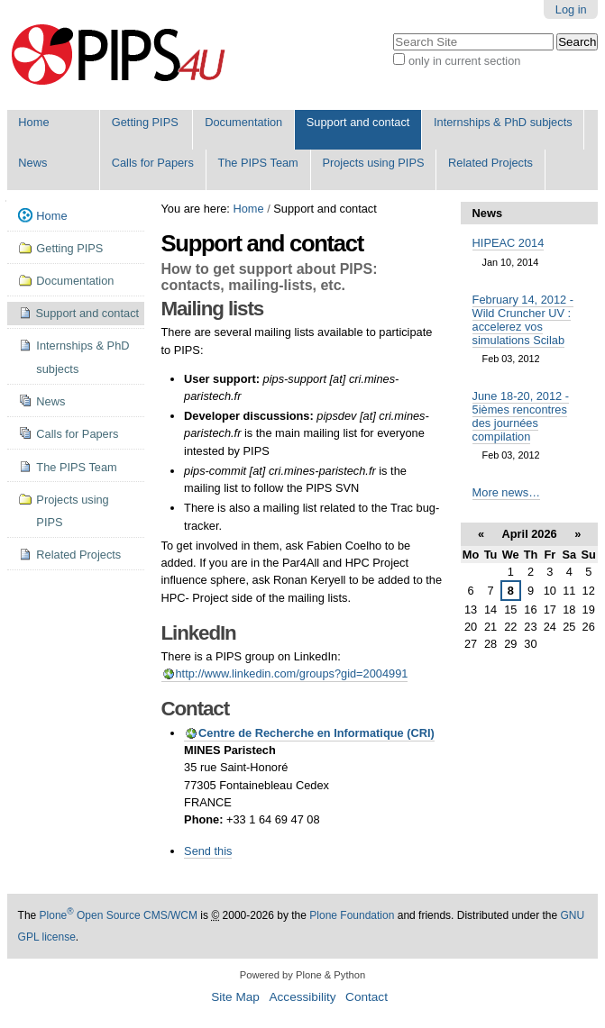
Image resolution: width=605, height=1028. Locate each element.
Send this (208, 851)
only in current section (464, 61)
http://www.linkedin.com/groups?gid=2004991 (292, 673)
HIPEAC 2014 (508, 243)
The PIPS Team (257, 162)
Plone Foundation (351, 915)
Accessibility (302, 997)
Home (33, 122)
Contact (366, 997)
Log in (571, 9)
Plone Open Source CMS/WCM (118, 915)
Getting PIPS (145, 122)
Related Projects (490, 162)
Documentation (243, 122)
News (32, 162)
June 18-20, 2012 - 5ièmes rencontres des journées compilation (520, 416)
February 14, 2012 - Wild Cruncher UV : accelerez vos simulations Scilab (522, 320)
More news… (506, 492)
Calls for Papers (153, 162)
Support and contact (358, 122)
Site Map (235, 997)
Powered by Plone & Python (302, 974)
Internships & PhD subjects (503, 122)
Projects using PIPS (373, 162)
